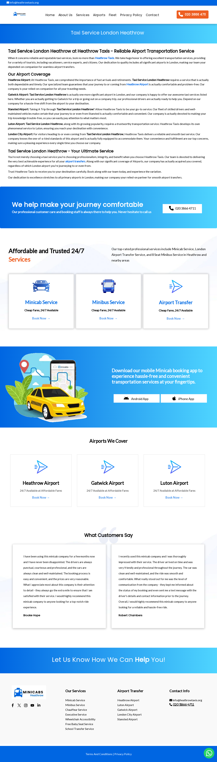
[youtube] (32, 706)
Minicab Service (75, 700)
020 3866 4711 (183, 704)
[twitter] (19, 706)
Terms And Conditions (98, 754)
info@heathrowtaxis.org (23, 2)
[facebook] (12, 706)
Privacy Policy (123, 754)
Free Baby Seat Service (79, 724)
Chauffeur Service (76, 709)
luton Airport (125, 705)
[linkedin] (38, 706)
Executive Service (76, 714)
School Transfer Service (79, 728)
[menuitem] (50, 16)
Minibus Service (75, 705)
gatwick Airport (127, 709)
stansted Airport (127, 719)
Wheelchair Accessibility (80, 719)
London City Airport (129, 714)
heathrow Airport (128, 700)
